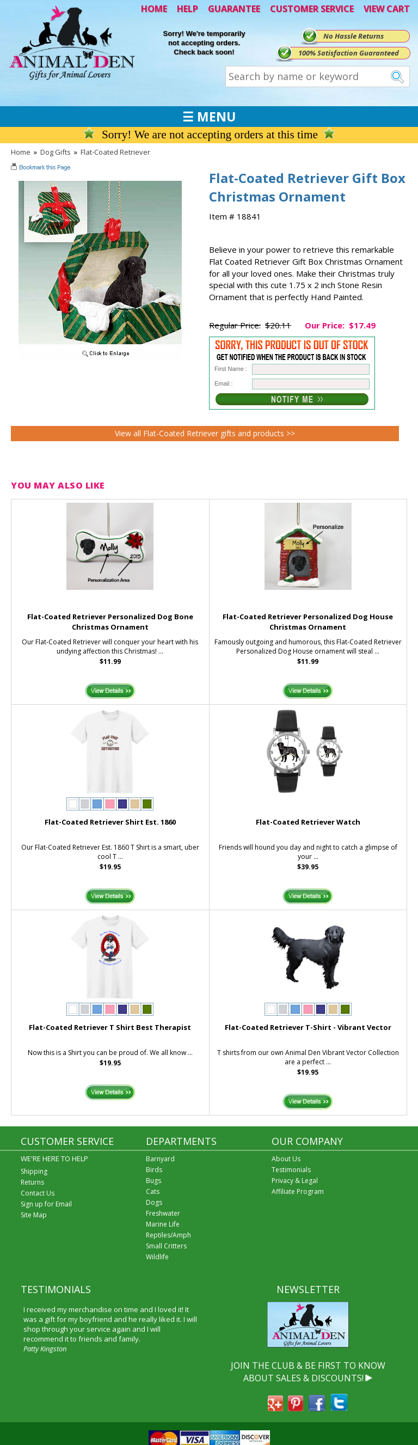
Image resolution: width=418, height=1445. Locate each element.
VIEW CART (387, 9)
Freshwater (163, 1213)
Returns (32, 1182)
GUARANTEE (234, 9)
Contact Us (37, 1193)
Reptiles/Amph (168, 1235)
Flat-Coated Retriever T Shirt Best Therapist (110, 1027)
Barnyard (160, 1158)
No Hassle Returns (353, 36)
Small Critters (166, 1246)
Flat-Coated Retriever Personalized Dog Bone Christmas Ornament (110, 622)
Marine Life (163, 1224)
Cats (152, 1191)
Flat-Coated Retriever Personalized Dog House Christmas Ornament (308, 622)
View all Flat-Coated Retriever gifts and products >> (205, 433)
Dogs (154, 1202)
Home (20, 152)
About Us (286, 1158)
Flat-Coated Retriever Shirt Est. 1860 (110, 822)
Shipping (34, 1171)
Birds (154, 1169)
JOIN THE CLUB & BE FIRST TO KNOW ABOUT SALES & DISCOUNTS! (308, 1371)
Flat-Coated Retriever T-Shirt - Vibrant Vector (308, 1027)
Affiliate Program (298, 1191)
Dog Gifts (55, 152)
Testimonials (291, 1169)
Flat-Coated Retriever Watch (308, 822)
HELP (187, 9)
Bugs (153, 1180)
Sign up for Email (46, 1204)
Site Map (34, 1215)
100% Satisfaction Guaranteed (348, 53)
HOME (154, 9)
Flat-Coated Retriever (115, 152)
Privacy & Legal (295, 1180)
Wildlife (157, 1256)
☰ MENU (209, 116)
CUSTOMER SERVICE (312, 9)
